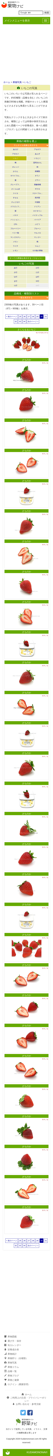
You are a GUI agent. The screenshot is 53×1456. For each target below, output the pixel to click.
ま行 (15, 281)
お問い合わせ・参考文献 (26, 1404)
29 (37, 316)
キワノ (37, 176)
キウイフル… (15, 176)
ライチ (15, 246)
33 (20, 321)
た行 (37, 272)
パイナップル (37, 215)
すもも (15, 198)
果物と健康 (11, 1380)
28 (33, 316)
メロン (15, 242)
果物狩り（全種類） (16, 1358)
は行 (37, 277)
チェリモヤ (15, 202)
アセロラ (37, 149)
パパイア (37, 220)
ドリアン (37, 207)
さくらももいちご (27, 329)
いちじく (37, 158)
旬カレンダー (12, 1345)
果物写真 (17, 82)
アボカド (15, 154)
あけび (15, 149)
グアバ (37, 180)
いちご (27, 82)
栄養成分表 (11, 1349)
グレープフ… (15, 185)
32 (16, 321)
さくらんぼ (15, 189)
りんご (37, 246)
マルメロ (37, 233)
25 (20, 316)
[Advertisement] (26, 52)
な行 (15, 277)
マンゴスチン (15, 237)
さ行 (15, 272)
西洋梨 (37, 198)
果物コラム (11, 1367)
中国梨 (37, 202)
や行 (37, 281)
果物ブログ (11, 1375)
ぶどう (37, 224)
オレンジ (15, 167)
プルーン (37, 229)
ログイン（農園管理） (17, 1384)
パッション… (15, 220)
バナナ (15, 215)
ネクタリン (37, 211)
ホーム (6, 82)
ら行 (15, 285)
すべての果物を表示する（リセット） (26, 258)
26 (24, 316)
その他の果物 (37, 251)
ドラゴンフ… (15, 207)
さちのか (26, 360)
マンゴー (37, 237)
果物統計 (10, 1354)
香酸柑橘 (37, 185)
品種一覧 (10, 1371)
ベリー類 (15, 233)
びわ (15, 224)
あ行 (15, 268)
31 (46, 316)
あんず (37, 154)
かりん (15, 171)
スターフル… (37, 193)
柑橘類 (37, 171)
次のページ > (33, 321)
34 (24, 321)
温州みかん (37, 163)
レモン (15, 251)
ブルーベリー (15, 229)
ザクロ (37, 189)
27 (29, 316)
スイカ (15, 193)
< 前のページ (11, 316)
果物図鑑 (10, 1336)
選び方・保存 (12, 1341)
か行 (37, 268)
